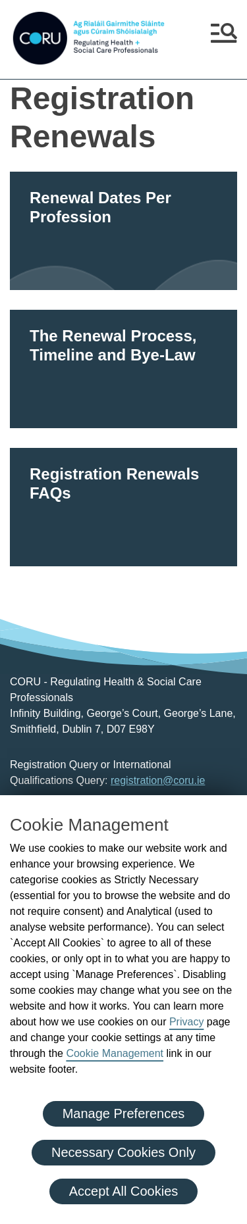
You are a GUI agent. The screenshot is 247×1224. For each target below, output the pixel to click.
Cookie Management (114, 1053)
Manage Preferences (124, 1113)
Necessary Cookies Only (123, 1152)
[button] (224, 38)
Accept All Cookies (123, 1191)
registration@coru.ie (158, 780)
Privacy (186, 1021)
